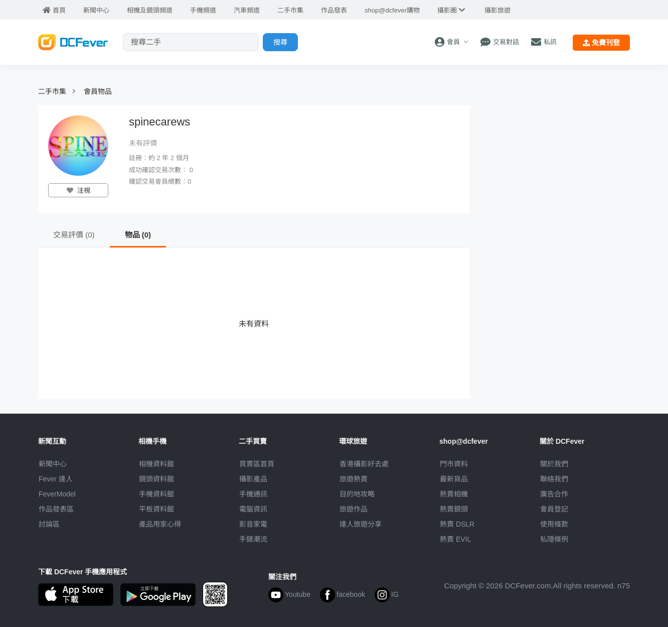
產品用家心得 (160, 524)
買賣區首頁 (256, 464)
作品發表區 (56, 509)
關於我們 (554, 464)
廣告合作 (554, 494)
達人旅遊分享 (361, 524)
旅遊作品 (354, 509)
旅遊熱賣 (354, 479)
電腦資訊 (253, 509)
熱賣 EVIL (455, 539)
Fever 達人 (56, 479)
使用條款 (554, 524)
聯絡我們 (554, 479)
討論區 (49, 524)
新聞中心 (53, 464)
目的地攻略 (357, 494)
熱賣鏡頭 (454, 509)
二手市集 (52, 91)
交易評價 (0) (74, 234)
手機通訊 (253, 494)
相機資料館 (156, 464)
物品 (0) (138, 234)
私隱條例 (554, 539)
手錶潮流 (253, 539)
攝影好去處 (364, 464)
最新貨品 (454, 479)
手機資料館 (156, 494)
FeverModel (57, 494)
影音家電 (253, 524)
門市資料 (454, 464)
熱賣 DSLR (457, 524)
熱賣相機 (454, 494)
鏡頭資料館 (156, 479)
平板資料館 (156, 509)
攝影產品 (253, 479)
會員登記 (554, 509)
